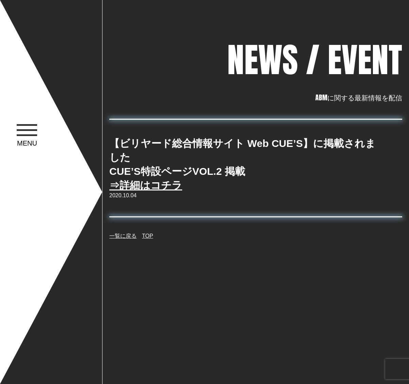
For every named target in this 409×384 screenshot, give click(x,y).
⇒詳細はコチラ (145, 185)
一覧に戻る (123, 236)
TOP (147, 236)
